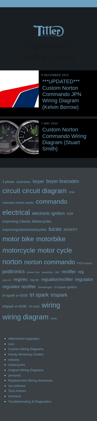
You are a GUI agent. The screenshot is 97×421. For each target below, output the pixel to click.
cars (11, 344)
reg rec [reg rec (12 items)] (34, 280)
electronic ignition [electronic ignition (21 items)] (48, 213)
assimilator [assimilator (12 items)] (23, 182)
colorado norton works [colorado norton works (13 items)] (18, 202)
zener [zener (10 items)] (54, 318)
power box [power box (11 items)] (33, 272)
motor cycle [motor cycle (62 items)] (54, 250)
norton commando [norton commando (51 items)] (49, 262)
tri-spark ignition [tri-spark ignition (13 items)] (65, 287)
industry (13, 359)
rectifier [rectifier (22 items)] (69, 271)
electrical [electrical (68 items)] (16, 212)
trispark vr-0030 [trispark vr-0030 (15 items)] (14, 306)
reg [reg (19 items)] (81, 272)
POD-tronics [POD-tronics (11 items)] (84, 263)
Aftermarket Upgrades (23, 338)
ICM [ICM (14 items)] (70, 214)
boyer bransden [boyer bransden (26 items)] (62, 181)
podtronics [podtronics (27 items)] (13, 271)
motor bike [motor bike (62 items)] (18, 239)
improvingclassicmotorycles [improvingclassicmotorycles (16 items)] (24, 229)
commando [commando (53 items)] (51, 201)
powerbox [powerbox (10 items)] (47, 272)
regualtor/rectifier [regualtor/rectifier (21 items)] (57, 279)
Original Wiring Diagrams (26, 370)
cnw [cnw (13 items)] (71, 192)
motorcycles (16, 365)
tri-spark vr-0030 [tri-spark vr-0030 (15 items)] (15, 295)
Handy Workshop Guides (26, 354)
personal (14, 375)
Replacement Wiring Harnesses (30, 380)
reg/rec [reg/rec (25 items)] (20, 279)
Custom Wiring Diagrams (26, 349)
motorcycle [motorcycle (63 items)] (18, 250)
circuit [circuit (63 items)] (11, 191)
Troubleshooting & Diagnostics (29, 401)
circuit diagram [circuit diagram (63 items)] (44, 191)
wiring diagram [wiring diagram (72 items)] (25, 317)
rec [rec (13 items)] (57, 272)
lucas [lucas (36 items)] (55, 229)
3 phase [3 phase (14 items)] (8, 182)
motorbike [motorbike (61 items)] (51, 239)
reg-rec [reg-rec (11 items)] (6, 279)
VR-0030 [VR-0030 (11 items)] (34, 306)
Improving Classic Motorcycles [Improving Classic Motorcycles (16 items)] (26, 221)
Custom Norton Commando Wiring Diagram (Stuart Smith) (64, 139)
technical (14, 396)
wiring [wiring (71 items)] (51, 305)
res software (16, 386)
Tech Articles (17, 391)
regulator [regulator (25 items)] (84, 279)
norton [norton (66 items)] (12, 262)
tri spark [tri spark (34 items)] (39, 295)
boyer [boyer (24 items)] (38, 181)
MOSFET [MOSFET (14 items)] (71, 230)
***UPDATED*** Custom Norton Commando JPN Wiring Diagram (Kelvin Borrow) (61, 94)
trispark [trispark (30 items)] (59, 295)
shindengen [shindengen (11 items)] (45, 287)
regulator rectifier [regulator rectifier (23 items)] (19, 286)
